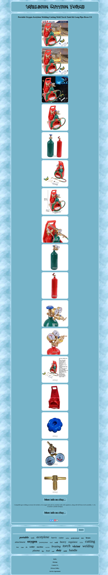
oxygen (32, 541)
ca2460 (47, 547)
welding (88, 546)
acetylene (42, 537)
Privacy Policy (55, 568)
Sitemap (55, 562)
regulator (73, 542)
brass (88, 538)
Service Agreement (54, 571)
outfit (53, 551)
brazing (56, 546)
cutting (90, 541)
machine (40, 547)
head (48, 551)
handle (73, 550)
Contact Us (55, 565)
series (67, 538)
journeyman (43, 542)
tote (82, 538)
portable (24, 537)
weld (56, 542)
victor (76, 546)
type (22, 547)
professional (75, 538)
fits (26, 547)
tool (51, 542)
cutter (61, 538)
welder (32, 547)
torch (66, 546)
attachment (20, 542)
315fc (81, 542)
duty (58, 550)
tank (32, 538)
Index (55, 559)
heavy (63, 541)
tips (43, 551)
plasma (36, 550)
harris (54, 537)
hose (17, 547)
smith (65, 551)
